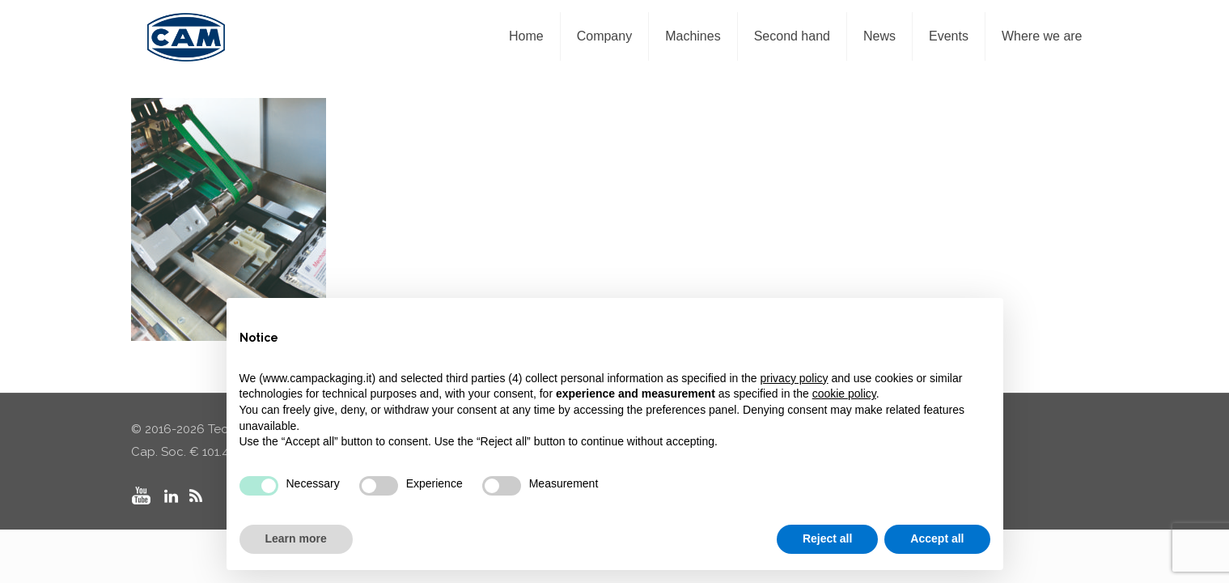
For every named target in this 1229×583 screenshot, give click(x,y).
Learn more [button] (296, 538)
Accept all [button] (937, 538)
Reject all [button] (827, 538)
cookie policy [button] (844, 393)
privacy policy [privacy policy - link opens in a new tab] (795, 378)
